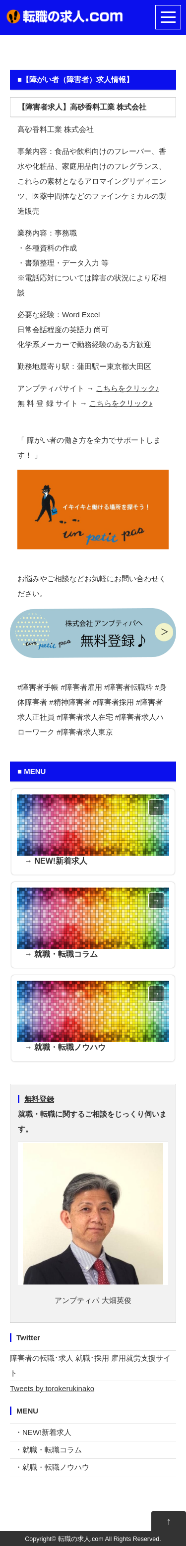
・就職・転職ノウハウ (52, 1467)
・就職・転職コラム (48, 1449)
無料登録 (39, 1099)
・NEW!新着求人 (43, 1432)
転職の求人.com (81, 1539)
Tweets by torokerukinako (52, 1388)
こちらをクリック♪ (127, 388)
